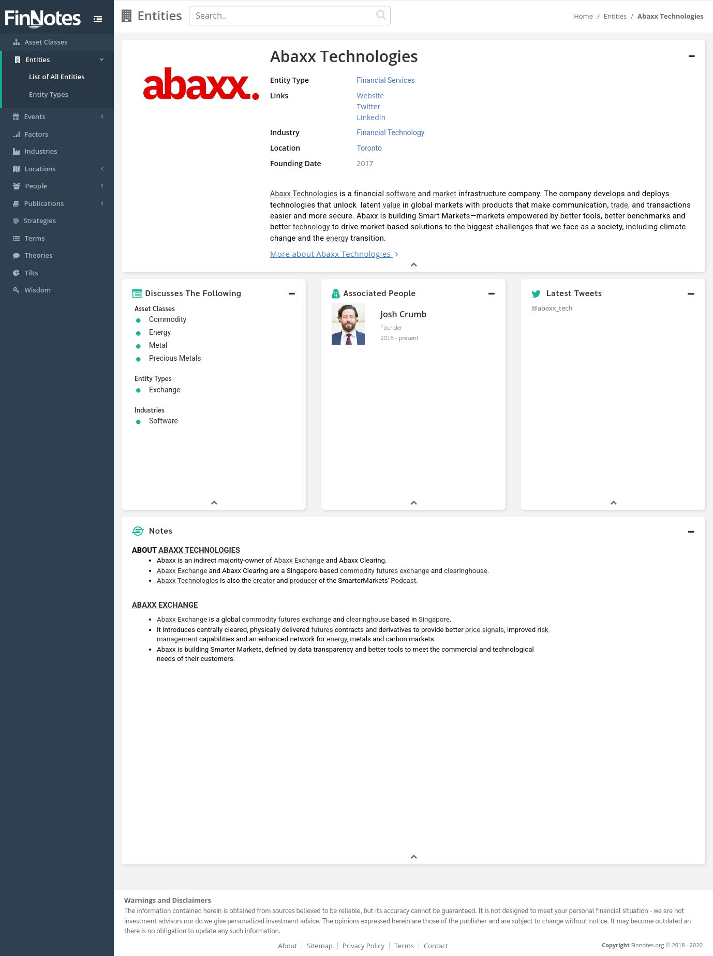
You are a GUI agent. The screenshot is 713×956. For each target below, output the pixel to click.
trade (620, 205)
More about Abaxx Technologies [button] (330, 253)
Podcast (403, 580)
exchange (414, 571)
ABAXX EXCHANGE (165, 605)
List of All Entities (57, 76)
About (288, 945)
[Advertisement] (630, 696)
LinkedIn (371, 117)
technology (311, 227)
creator (264, 580)
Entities (615, 16)
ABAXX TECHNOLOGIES (199, 550)
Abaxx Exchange (299, 560)
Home (583, 16)
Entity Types (48, 94)
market (444, 193)
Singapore (434, 619)
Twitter (369, 106)
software (400, 193)
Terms (404, 945)
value (391, 205)
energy (337, 238)
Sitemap (320, 945)
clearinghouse (465, 571)
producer (303, 580)
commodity (357, 571)
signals (493, 630)
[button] (213, 293)
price (472, 630)
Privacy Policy (363, 945)
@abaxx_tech (552, 308)
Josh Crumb (403, 314)
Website (370, 95)
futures (387, 571)
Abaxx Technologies (303, 193)
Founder (391, 327)
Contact (436, 945)
